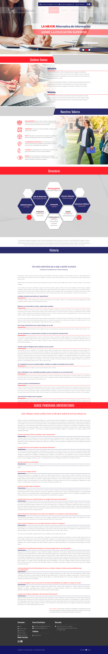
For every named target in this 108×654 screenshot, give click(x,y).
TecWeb (88, 649)
